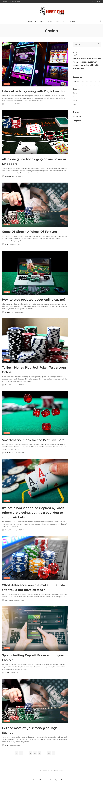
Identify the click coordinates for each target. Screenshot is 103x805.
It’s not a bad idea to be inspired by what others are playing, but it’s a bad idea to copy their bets (34, 530)
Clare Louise (9, 622)
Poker (75, 101)
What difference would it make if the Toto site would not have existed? (34, 607)
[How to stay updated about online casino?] (35, 281)
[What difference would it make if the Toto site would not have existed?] (35, 576)
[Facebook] (93, 1)
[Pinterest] (97, 1)
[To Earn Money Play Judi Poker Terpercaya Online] (35, 354)
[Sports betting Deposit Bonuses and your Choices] (35, 651)
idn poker (77, 120)
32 (49, 775)
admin (7, 108)
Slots (74, 105)
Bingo (75, 85)
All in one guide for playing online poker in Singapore (35, 165)
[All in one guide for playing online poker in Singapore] (35, 137)
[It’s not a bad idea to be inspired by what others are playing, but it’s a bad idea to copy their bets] (35, 499)
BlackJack (76, 89)
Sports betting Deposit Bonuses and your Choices (33, 680)
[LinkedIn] (100, 1)
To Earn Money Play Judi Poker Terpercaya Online (32, 383)
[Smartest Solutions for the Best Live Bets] (35, 426)
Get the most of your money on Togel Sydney (33, 752)
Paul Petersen (9, 181)
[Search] (100, 21)
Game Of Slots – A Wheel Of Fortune (29, 238)
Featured (76, 97)
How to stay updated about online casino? (29, 310)
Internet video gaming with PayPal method (28, 93)
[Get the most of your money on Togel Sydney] (35, 723)
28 (30, 775)
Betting (75, 81)
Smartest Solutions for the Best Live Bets (33, 455)
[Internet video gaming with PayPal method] (35, 64)
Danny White (9, 326)
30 (39, 775)
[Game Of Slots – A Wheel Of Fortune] (35, 209)
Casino (7, 84)
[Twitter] (95, 1)
